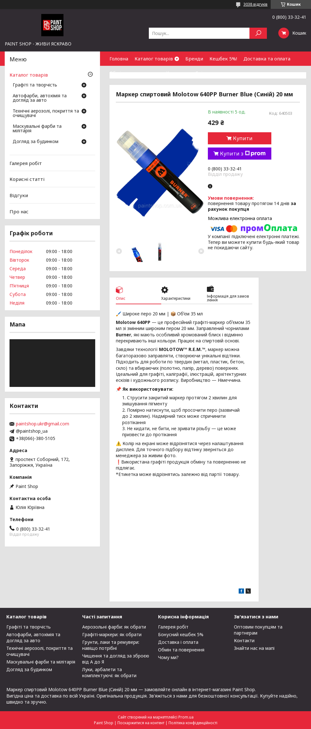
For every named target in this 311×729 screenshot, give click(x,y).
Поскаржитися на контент (140, 723)
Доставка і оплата (178, 642)
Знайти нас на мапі (254, 648)
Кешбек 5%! (223, 58)
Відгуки (19, 195)
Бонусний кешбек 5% (180, 634)
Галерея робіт (26, 163)
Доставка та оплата (266, 58)
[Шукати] (258, 33)
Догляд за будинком (35, 141)
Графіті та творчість (35, 85)
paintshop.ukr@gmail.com (42, 424)
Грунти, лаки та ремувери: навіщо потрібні (110, 645)
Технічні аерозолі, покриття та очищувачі (46, 113)
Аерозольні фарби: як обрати (114, 627)
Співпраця (207, 73)
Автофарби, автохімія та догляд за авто (40, 98)
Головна (118, 58)
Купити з (243, 153)
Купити (243, 138)
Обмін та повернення (134, 73)
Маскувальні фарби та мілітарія (37, 129)
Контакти (177, 73)
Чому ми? (168, 657)
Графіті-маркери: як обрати (112, 634)
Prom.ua (186, 717)
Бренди (194, 58)
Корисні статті (27, 179)
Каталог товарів (154, 58)
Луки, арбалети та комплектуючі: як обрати (109, 672)
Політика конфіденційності (193, 723)
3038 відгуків (255, 4)
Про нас (19, 211)
